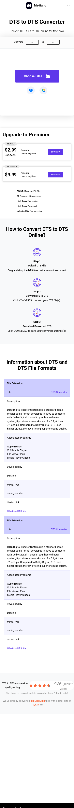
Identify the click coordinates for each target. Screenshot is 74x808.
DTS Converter (59, 392)
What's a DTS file (16, 511)
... (32, 42)
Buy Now (56, 152)
